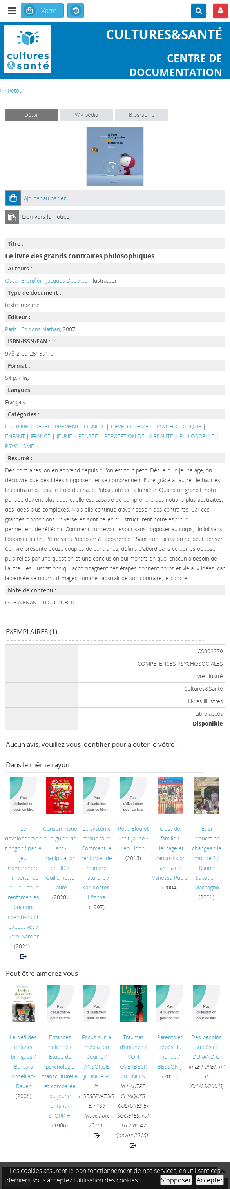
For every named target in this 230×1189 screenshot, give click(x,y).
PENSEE (88, 436)
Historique (75, 11)
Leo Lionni (133, 848)
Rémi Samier (23, 936)
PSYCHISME (19, 446)
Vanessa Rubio (170, 877)
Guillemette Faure (60, 882)
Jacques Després (66, 280)
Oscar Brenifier (23, 280)
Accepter (210, 1180)
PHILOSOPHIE (196, 436)
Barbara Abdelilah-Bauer (23, 1076)
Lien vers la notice (45, 216)
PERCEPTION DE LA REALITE (138, 436)
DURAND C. (206, 1056)
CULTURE (16, 426)
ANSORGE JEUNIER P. (97, 1071)
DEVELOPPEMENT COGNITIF (69, 426)
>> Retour (12, 90)
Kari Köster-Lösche (96, 892)
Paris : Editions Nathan (32, 329)
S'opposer (176, 1180)
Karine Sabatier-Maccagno (206, 877)
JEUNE (64, 436)
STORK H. (60, 1115)
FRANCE (41, 436)
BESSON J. (170, 1066)
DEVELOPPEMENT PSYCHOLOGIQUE (156, 426)
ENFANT (15, 436)
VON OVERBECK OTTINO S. (133, 1066)
